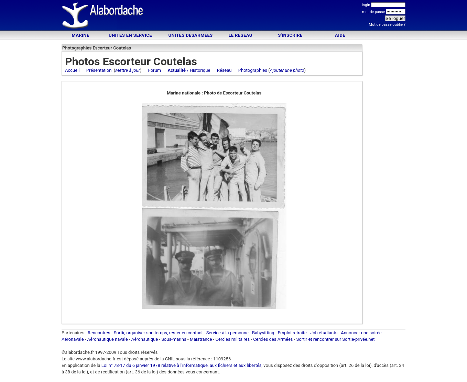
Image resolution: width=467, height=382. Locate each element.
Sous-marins (173, 339)
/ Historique (188, 70)
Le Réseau (240, 35)
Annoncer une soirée (361, 332)
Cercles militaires (232, 339)
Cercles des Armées (273, 339)
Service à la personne (227, 332)
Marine (80, 35)
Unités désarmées (190, 35)
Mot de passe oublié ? (387, 24)
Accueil (72, 70)
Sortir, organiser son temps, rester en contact (158, 332)
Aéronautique (145, 339)
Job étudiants (323, 332)
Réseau (224, 70)
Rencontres (99, 332)
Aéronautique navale (107, 339)
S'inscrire (290, 35)
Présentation (99, 70)
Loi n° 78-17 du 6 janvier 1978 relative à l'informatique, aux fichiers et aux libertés (181, 365)
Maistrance (201, 339)
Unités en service (130, 35)
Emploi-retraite (292, 332)
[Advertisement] (233, 16)
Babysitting (263, 332)
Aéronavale (73, 339)
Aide (340, 35)
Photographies (252, 70)
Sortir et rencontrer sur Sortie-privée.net (335, 339)
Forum (154, 70)
